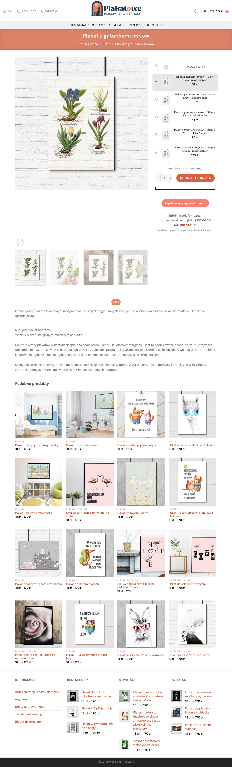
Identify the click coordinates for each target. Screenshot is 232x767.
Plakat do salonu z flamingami (187, 584)
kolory (99, 25)
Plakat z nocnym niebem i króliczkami (38, 584)
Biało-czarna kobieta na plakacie (189, 655)
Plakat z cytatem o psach (82, 584)
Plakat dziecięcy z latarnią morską (36, 445)
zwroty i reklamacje (29, 714)
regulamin (22, 699)
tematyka (79, 25)
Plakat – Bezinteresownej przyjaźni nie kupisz (191, 514)
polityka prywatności (30, 707)
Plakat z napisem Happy (132, 513)
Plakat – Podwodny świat (82, 445)
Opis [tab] (116, 302)
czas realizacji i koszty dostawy (37, 692)
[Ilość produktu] (164, 178)
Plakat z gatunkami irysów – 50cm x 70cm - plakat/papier (194, 131)
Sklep (106, 44)
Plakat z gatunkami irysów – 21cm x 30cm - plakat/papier (195, 96)
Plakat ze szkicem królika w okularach (140, 655)
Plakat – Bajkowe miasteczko (33, 513)
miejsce (116, 25)
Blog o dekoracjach (28, 722)
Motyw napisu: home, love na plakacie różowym (135, 585)
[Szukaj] (196, 11)
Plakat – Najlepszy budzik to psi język (86, 656)
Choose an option (195, 67)
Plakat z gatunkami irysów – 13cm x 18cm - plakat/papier (195, 78)
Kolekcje (153, 25)
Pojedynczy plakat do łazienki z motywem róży (35, 656)
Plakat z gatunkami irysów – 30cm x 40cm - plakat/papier (194, 114)
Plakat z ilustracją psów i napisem (138, 445)
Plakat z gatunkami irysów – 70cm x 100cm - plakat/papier (194, 149)
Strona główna (88, 44)
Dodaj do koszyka (195, 178)
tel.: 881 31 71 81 (185, 225)
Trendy (134, 25)
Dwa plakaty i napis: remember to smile (87, 514)
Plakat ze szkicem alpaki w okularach (192, 445)
